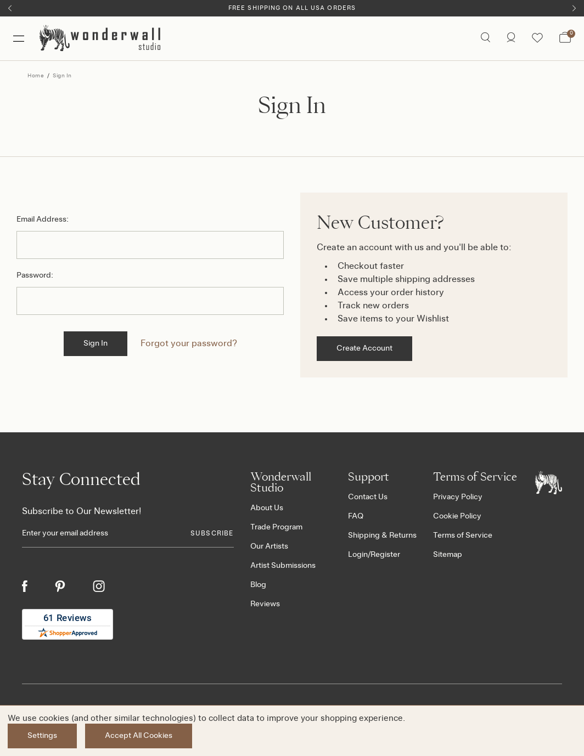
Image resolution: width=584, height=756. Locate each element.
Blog (258, 585)
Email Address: (42, 219)
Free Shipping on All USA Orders (292, 8)
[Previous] (10, 8)
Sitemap (447, 554)
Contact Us (368, 497)
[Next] (574, 8)
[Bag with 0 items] (565, 38)
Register (385, 554)
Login (358, 554)
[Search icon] (485, 38)
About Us (266, 508)
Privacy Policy (457, 497)
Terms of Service (462, 535)
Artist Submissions (283, 565)
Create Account (364, 348)
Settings (42, 736)
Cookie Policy (457, 516)
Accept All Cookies (138, 736)
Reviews (265, 604)
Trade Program (276, 527)
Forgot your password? (189, 343)
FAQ (355, 516)
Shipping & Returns (382, 535)
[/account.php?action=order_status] (511, 38)
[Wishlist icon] (537, 38)
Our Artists (269, 546)
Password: (34, 275)
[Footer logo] (548, 482)
